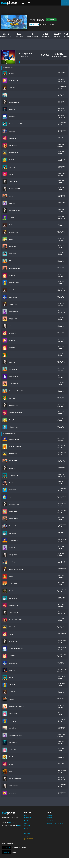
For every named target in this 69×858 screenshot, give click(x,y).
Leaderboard (44, 24)
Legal (26, 828)
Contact (27, 826)
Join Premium (28, 839)
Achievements (34, 24)
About (26, 823)
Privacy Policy (28, 833)
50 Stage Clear (25, 53)
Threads (49, 815)
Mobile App (27, 818)
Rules (26, 820)
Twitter (49, 818)
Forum (52, 24)
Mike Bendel (12, 820)
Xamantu (11, 822)
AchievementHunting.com (55, 823)
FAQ (25, 815)
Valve (19, 825)
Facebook (50, 820)
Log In (65, 3)
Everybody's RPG (36, 20)
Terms (26, 836)
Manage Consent (29, 831)
